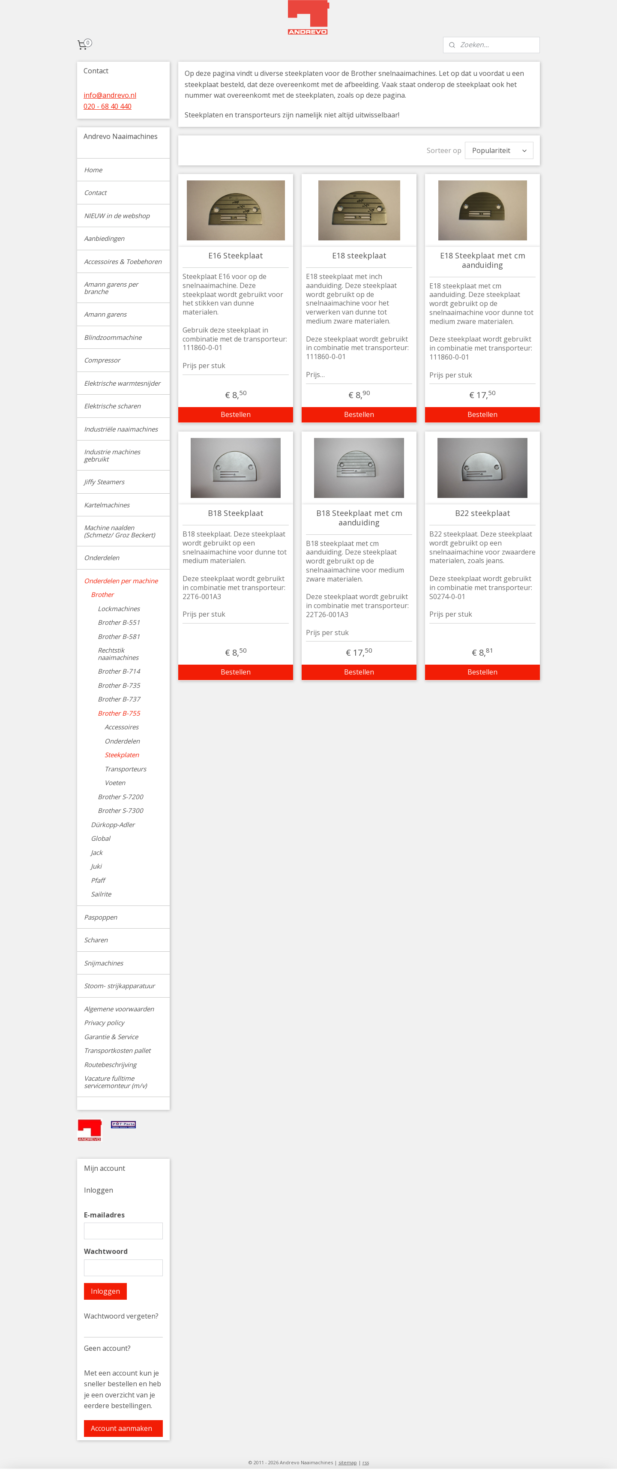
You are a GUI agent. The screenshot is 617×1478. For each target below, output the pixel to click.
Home (93, 169)
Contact (95, 192)
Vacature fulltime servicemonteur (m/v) (115, 1082)
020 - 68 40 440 (108, 106)
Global (100, 838)
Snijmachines (103, 963)
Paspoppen (100, 917)
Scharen (96, 939)
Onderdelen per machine (121, 580)
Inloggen (105, 1291)
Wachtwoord (106, 1251)
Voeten (115, 782)
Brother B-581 (119, 636)
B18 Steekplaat (236, 513)
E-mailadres (104, 1215)
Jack (96, 852)
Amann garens (105, 314)
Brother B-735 (119, 685)
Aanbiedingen (104, 238)
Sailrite (101, 894)
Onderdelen (101, 557)
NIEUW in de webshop (117, 215)
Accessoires (121, 727)
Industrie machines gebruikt (112, 455)
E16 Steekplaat (235, 256)
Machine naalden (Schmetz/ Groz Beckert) (119, 531)
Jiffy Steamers (104, 481)
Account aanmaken (121, 1428)
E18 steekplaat (359, 256)
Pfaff (98, 880)
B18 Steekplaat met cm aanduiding (359, 518)
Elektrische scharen (112, 406)
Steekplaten (122, 754)
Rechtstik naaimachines (118, 654)
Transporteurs (125, 768)
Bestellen (236, 414)
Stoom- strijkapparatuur (119, 985)
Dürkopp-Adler (113, 824)
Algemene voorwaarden (119, 1008)
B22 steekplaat (482, 513)
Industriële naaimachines (121, 429)
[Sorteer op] (499, 150)
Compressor (102, 360)
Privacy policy (104, 1022)
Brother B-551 (119, 622)
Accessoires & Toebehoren (123, 261)
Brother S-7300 (120, 810)
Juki (96, 866)
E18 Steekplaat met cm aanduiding (482, 260)
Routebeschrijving (110, 1064)
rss (365, 1462)
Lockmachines (119, 608)
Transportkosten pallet (117, 1050)
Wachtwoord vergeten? (121, 1316)
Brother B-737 (119, 699)
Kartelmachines (106, 505)
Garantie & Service (111, 1036)
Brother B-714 (119, 671)
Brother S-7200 (120, 796)
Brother (102, 594)
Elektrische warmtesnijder (122, 383)
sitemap (347, 1462)
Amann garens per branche (111, 288)
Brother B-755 (119, 713)
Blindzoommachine (112, 337)
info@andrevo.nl (110, 95)
